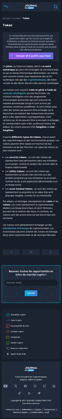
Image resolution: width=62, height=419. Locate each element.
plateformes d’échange (16, 228)
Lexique (16, 18)
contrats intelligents (14, 93)
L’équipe (37, 409)
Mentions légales (20, 412)
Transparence (49, 409)
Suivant (31, 293)
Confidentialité (36, 412)
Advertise (26, 409)
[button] (6, 6)
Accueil (6, 18)
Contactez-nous (13, 409)
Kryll (47, 412)
